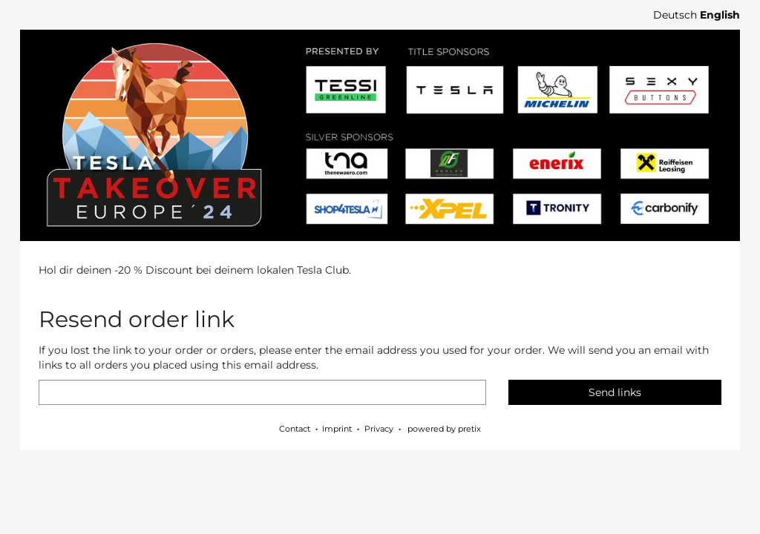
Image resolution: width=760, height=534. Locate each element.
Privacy (378, 428)
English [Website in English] (720, 15)
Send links (615, 392)
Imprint (337, 428)
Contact (294, 428)
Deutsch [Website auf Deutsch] (675, 15)
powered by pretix (444, 428)
